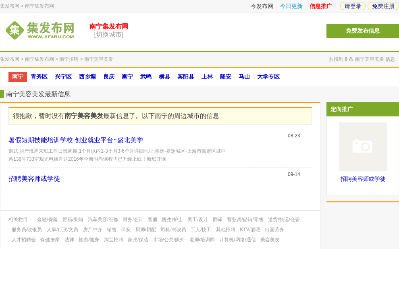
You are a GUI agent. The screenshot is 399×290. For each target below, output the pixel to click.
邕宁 (127, 76)
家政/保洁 (138, 239)
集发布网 (9, 6)
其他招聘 (225, 229)
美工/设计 (197, 219)
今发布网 (262, 6)
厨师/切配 (145, 229)
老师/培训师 (202, 239)
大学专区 (268, 76)
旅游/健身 (89, 239)
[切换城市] (109, 34)
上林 (207, 76)
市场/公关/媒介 (169, 239)
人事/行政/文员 (63, 229)
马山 (244, 76)
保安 (126, 229)
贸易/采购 (72, 219)
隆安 (225, 76)
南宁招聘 (69, 59)
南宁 (17, 76)
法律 (69, 239)
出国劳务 (274, 229)
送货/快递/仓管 (284, 219)
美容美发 (270, 239)
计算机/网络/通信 (237, 239)
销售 (111, 229)
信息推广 (321, 6)
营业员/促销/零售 (245, 219)
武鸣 (146, 76)
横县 (164, 76)
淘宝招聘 (113, 239)
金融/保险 (47, 219)
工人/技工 (201, 229)
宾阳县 (185, 76)
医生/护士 (172, 219)
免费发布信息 (363, 31)
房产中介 (92, 229)
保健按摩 (50, 239)
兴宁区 (63, 76)
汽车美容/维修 (103, 219)
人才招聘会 (24, 239)
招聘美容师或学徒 (34, 178)
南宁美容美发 (98, 59)
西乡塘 (87, 76)
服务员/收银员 (27, 229)
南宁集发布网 (39, 6)
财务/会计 (133, 219)
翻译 (217, 219)
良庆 (108, 76)
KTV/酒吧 (250, 229)
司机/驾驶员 (173, 229)
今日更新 (291, 6)
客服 (153, 219)
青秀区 (39, 76)
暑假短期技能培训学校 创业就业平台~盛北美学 (75, 140)
